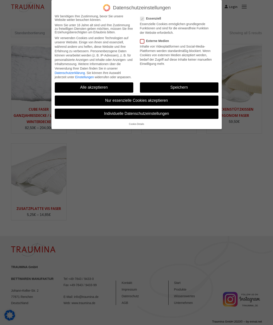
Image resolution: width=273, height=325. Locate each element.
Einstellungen (84, 77)
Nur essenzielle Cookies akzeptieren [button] (136, 100)
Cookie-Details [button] (136, 124)
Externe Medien (156, 41)
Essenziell (152, 18)
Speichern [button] (179, 87)
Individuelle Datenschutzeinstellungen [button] (136, 113)
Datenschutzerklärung (70, 73)
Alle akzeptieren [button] (94, 87)
